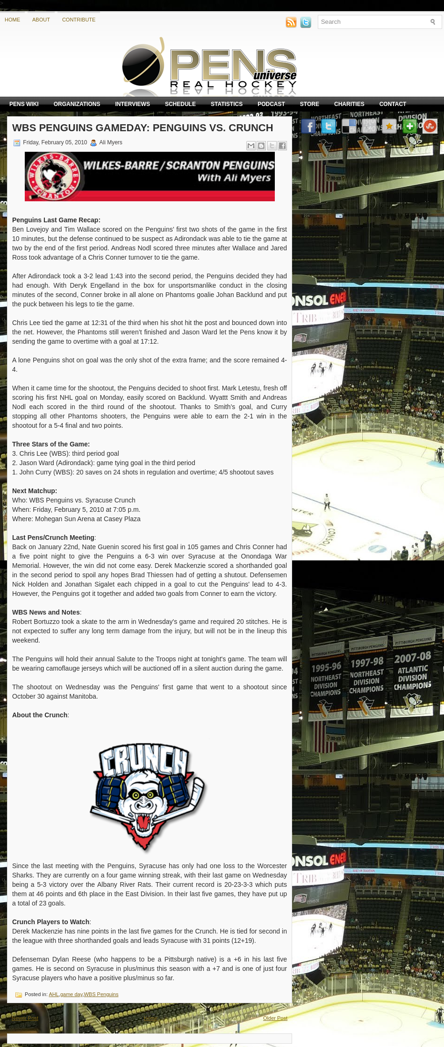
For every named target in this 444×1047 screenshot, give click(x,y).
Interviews (132, 104)
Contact (393, 104)
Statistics (227, 104)
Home (12, 19)
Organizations (77, 104)
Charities (349, 104)
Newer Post (25, 1018)
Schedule (180, 104)
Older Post (275, 1018)
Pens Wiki (24, 104)
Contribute (79, 19)
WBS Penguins (101, 994)
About (41, 19)
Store (309, 104)
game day (71, 994)
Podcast (271, 104)
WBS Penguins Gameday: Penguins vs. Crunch (142, 128)
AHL (53, 994)
